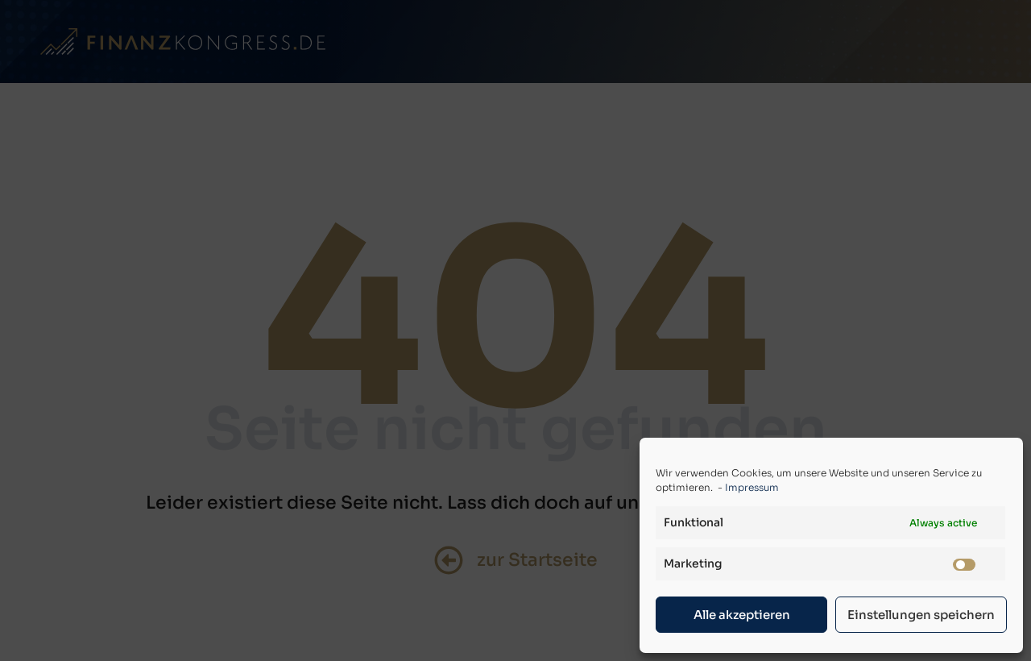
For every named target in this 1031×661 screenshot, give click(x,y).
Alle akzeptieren (742, 614)
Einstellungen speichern (921, 614)
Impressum (752, 487)
